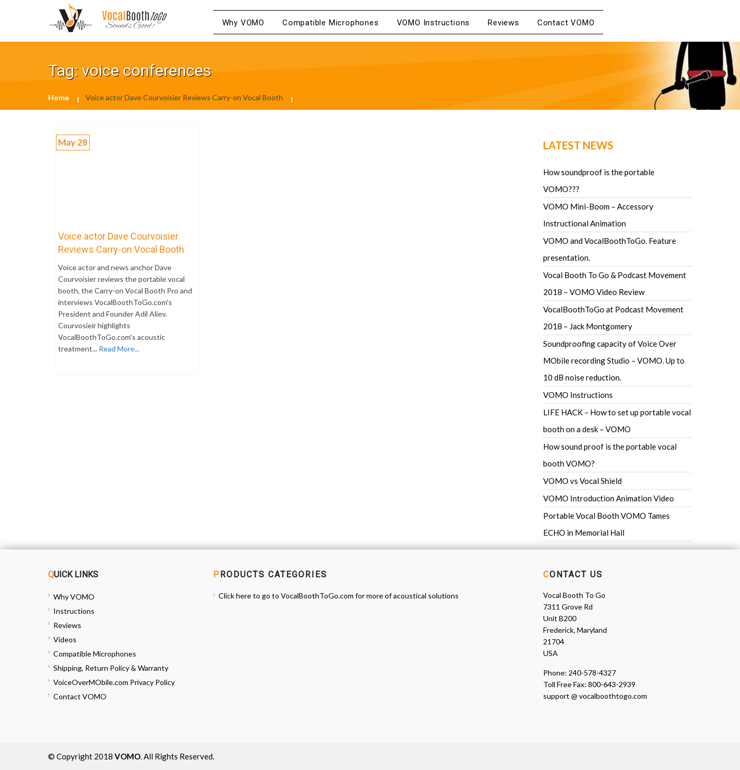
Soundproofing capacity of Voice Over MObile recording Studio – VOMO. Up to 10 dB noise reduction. (614, 360)
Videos (65, 639)
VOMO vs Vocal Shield (582, 481)
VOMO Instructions (433, 22)
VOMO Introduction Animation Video (608, 498)
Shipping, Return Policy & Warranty (110, 667)
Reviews (503, 22)
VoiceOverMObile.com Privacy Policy (114, 682)
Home (58, 97)
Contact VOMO (566, 22)
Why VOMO (243, 22)
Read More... (118, 348)
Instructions (73, 610)
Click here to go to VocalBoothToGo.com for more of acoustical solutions (339, 595)
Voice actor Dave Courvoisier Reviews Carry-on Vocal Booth (121, 243)
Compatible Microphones (330, 22)
